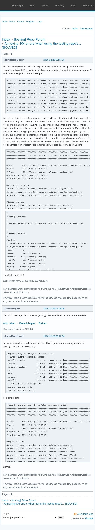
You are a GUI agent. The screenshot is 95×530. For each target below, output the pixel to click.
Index (5, 21)
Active (75, 28)
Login (39, 21)
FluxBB (89, 518)
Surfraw (43, 323)
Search (20, 21)
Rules (12, 21)
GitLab (44, 5)
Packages (18, 5)
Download (87, 5)
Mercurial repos (27, 323)
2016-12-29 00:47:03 (54, 59)
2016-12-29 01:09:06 (54, 308)
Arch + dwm (9, 323)
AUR (72, 5)
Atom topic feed (85, 514)
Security (59, 5)
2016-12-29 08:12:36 (54, 336)
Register (30, 21)
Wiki (32, 5)
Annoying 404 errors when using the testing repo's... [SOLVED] (40, 503)
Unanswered (86, 28)
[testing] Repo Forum (29, 39)
